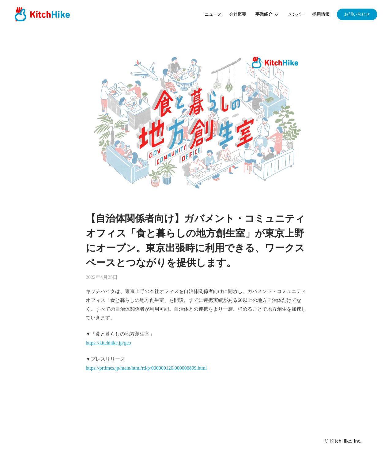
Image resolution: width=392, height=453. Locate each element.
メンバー (296, 14)
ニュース (213, 14)
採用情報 (321, 14)
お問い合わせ (357, 14)
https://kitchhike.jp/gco (108, 342)
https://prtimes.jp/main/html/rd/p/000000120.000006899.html (146, 368)
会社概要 (237, 14)
